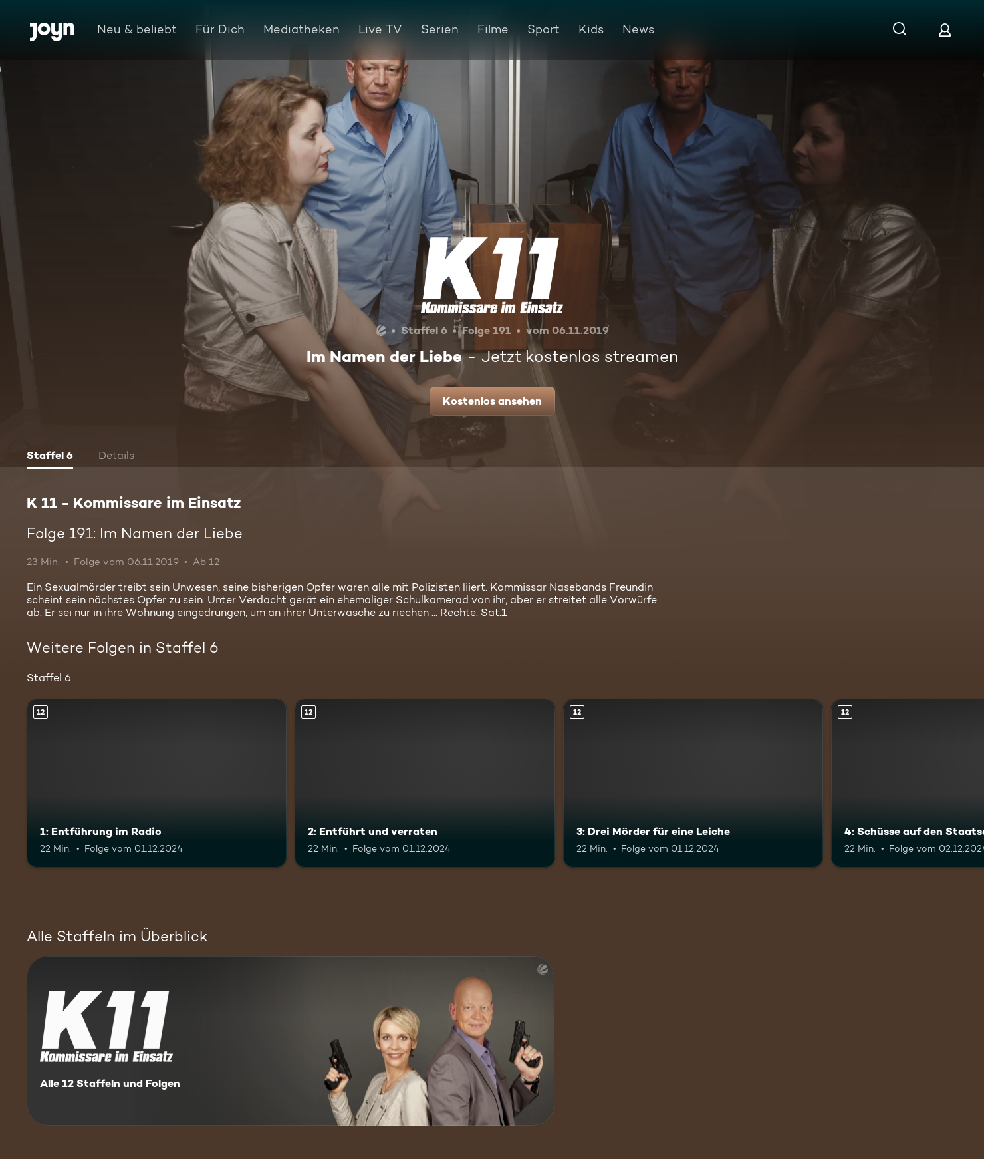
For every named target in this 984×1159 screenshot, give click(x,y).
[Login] (944, 29)
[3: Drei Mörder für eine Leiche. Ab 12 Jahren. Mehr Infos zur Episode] (693, 783)
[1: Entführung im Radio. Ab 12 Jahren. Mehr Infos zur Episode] (157, 783)
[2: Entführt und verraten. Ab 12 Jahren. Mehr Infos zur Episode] (424, 783)
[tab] (50, 457)
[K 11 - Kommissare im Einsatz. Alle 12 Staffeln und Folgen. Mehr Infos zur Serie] (290, 1041)
